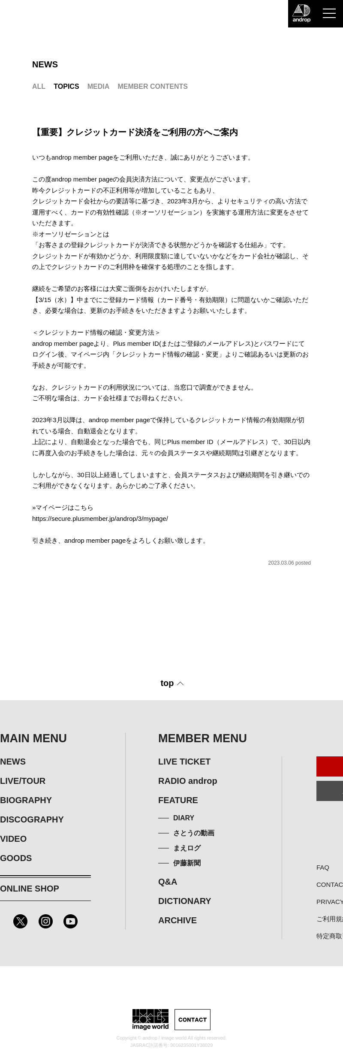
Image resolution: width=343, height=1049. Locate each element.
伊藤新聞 (187, 863)
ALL (38, 86)
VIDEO (13, 838)
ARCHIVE (177, 920)
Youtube (70, 921)
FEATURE (178, 800)
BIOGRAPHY (26, 800)
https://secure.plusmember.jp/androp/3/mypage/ (100, 518)
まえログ (187, 848)
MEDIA (98, 86)
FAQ (322, 867)
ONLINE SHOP (29, 888)
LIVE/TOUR (22, 781)
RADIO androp (187, 781)
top (167, 683)
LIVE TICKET (184, 761)
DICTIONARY (184, 901)
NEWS (13, 761)
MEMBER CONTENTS (152, 86)
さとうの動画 (193, 833)
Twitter (20, 921)
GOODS (16, 858)
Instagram (45, 921)
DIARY (183, 818)
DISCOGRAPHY (32, 819)
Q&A (167, 881)
